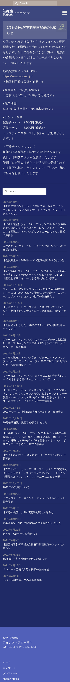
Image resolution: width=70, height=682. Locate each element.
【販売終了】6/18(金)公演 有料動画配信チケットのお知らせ (34, 546)
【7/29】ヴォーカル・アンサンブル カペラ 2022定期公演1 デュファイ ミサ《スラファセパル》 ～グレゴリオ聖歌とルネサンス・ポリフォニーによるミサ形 (35, 473)
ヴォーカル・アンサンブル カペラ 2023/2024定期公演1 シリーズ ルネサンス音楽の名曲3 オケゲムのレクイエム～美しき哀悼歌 (34, 343)
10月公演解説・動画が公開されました (25, 422)
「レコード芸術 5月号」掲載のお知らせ (26, 569)
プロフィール (10, 673)
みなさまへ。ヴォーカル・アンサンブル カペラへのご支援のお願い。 (34, 247)
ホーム (7, 662)
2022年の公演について (16, 487)
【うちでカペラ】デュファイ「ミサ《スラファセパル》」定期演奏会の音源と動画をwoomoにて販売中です (34, 311)
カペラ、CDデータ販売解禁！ (20, 533)
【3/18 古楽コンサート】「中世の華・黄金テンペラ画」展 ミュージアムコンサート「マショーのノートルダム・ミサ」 (34, 210)
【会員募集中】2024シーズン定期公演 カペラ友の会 (33, 260)
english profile (11, 678)
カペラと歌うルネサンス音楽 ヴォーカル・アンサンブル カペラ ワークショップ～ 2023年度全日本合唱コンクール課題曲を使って (35, 361)
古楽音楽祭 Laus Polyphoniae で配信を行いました (32, 523)
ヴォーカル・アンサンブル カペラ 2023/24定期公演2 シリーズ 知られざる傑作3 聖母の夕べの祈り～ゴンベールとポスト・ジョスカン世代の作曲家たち (34, 293)
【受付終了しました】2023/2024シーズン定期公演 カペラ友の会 (34, 327)
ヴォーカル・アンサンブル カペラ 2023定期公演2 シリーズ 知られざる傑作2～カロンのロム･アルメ (35, 377)
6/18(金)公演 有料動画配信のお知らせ (25, 558)
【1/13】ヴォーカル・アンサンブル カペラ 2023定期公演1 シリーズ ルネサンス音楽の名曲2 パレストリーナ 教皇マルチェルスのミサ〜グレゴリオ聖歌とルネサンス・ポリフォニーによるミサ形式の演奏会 (35, 396)
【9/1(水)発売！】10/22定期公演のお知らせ (28, 512)
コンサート (9, 667)
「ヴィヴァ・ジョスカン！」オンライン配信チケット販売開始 (34, 499)
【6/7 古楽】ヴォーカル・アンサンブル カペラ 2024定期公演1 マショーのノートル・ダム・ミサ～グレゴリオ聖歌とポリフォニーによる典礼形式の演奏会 (34, 275)
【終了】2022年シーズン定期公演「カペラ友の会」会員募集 (34, 456)
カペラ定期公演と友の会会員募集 (22, 580)
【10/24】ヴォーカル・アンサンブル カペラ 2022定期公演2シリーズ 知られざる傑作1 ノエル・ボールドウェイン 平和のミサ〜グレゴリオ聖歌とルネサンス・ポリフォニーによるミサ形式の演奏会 (34, 439)
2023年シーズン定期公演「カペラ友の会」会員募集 (33, 411)
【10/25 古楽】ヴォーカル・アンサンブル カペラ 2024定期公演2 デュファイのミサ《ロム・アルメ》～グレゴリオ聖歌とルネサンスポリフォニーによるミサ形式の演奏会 (35, 230)
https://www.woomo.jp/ (17, 76)
